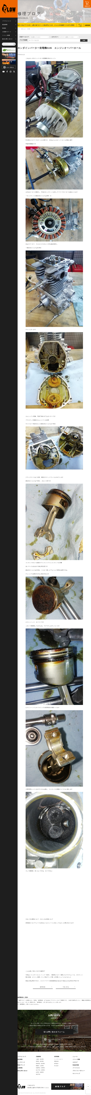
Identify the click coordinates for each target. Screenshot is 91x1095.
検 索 (84, 40)
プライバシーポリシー (79, 1070)
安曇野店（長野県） (41, 1067)
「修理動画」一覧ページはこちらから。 (29, 1004)
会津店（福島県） (40, 1072)
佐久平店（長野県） (41, 1070)
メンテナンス (21, 1062)
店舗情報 (38, 1056)
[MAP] (47, 1087)
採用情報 (56, 1056)
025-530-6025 (46, 1044)
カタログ (75, 1062)
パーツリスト (76, 1067)
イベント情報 (6, 35)
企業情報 (20, 1067)
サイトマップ (76, 1073)
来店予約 (38, 1074)
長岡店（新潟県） (40, 1061)
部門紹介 (56, 1063)
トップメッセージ (58, 1059)
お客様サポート (6, 31)
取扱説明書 (76, 1065)
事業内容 (56, 1061)
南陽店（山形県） (40, 1065)
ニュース (75, 1056)
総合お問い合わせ (7, 39)
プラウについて (6, 21)
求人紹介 (56, 1065)
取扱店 (4, 28)
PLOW (9, 9)
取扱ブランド (21, 1065)
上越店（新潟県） (40, 1059)
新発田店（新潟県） (41, 1063)
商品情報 (4, 24)
